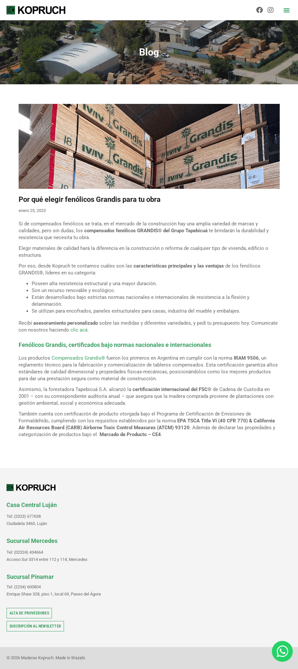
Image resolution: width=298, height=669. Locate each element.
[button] (286, 10)
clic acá (79, 330)
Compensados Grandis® (78, 358)
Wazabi (78, 657)
